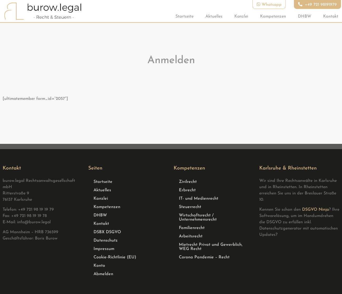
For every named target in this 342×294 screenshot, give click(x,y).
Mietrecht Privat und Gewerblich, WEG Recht (210, 247)
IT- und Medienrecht (198, 199)
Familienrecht (192, 228)
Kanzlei (241, 16)
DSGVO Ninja (315, 210)
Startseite (184, 16)
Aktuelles (213, 16)
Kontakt (330, 16)
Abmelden (103, 274)
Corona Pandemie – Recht (204, 257)
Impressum (104, 249)
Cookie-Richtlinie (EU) (115, 257)
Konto (99, 266)
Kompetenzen (273, 16)
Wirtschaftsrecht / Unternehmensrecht (198, 217)
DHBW (304, 16)
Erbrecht (187, 190)
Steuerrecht (190, 207)
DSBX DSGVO (107, 232)
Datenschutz (106, 240)
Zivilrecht (188, 182)
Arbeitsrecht (191, 236)
